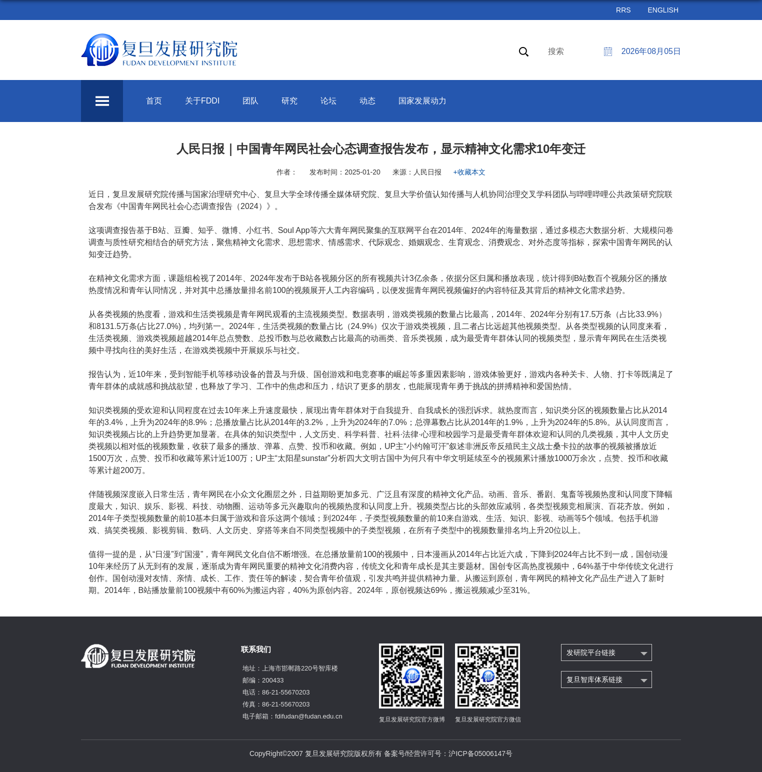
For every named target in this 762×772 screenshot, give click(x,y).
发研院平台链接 (591, 652)
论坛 (328, 100)
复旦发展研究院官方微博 (412, 719)
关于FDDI (202, 100)
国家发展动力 (422, 100)
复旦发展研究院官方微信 (488, 719)
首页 (154, 100)
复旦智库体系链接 (594, 680)
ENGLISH (663, 10)
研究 (290, 100)
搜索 (556, 51)
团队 (250, 100)
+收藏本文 (470, 172)
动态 (368, 100)
